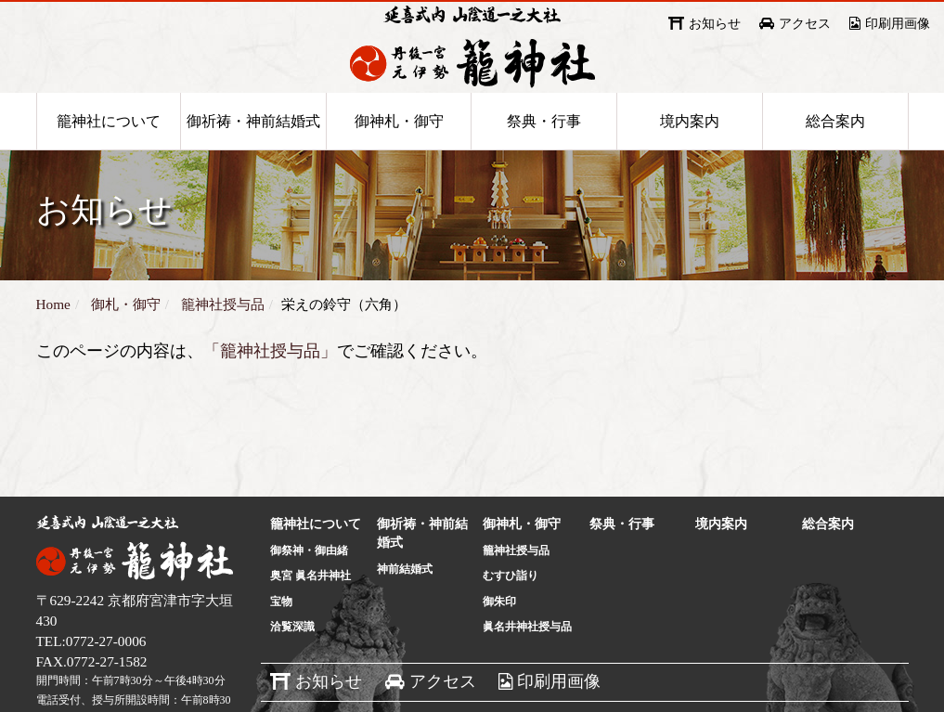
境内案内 (689, 150)
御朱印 (499, 638)
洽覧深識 (292, 663)
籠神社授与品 (516, 587)
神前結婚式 (405, 606)
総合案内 (835, 150)
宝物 (281, 638)
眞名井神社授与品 (527, 663)
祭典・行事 (544, 150)
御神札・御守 (399, 150)
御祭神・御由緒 (309, 587)
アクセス (805, 24)
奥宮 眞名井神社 (310, 612)
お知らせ (715, 24)
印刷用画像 (897, 24)
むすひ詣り (510, 612)
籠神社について (109, 150)
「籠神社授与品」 (270, 388)
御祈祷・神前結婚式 (253, 150)
